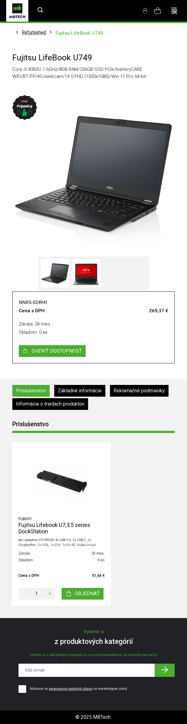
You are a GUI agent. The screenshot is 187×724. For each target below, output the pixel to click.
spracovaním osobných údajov (70, 689)
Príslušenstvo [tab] (31, 391)
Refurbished (34, 32)
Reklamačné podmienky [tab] (139, 391)
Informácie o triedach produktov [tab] (50, 404)
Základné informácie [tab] (80, 391)
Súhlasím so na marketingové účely (78, 689)
